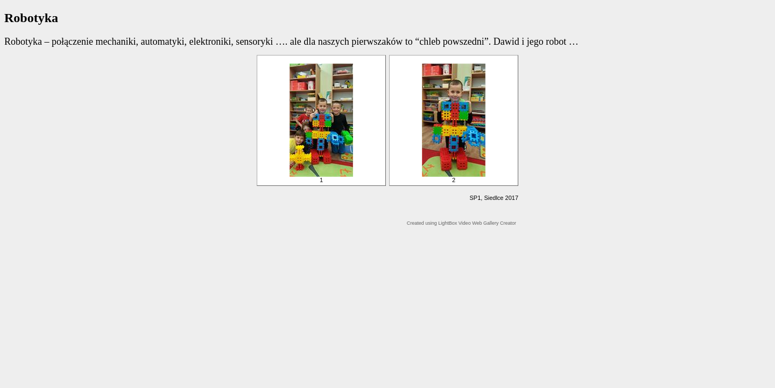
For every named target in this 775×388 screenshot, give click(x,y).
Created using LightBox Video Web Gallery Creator (461, 223)
